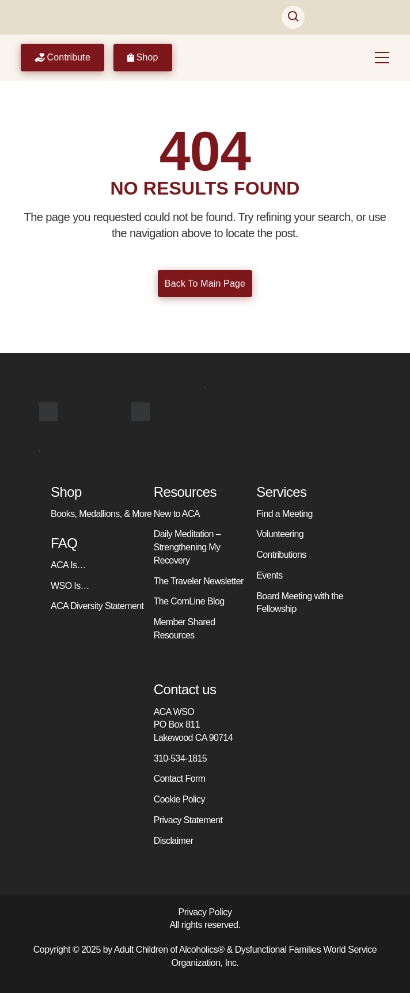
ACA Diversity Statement (97, 606)
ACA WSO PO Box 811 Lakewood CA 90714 (193, 725)
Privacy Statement (188, 820)
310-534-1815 (180, 758)
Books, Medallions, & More (101, 514)
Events (269, 575)
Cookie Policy (179, 799)
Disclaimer (173, 841)
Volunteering (279, 534)
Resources (185, 492)
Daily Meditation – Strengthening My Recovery (187, 547)
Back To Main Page (205, 283)
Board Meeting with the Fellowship (299, 602)
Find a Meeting (284, 514)
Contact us (185, 689)
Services (281, 492)
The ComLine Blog (189, 601)
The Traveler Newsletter (199, 581)
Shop (142, 57)
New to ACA (177, 514)
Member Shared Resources (184, 628)
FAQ (64, 543)
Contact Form (180, 778)
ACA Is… (68, 565)
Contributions (281, 555)
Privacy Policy (205, 912)
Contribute (62, 57)
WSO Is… (70, 586)
